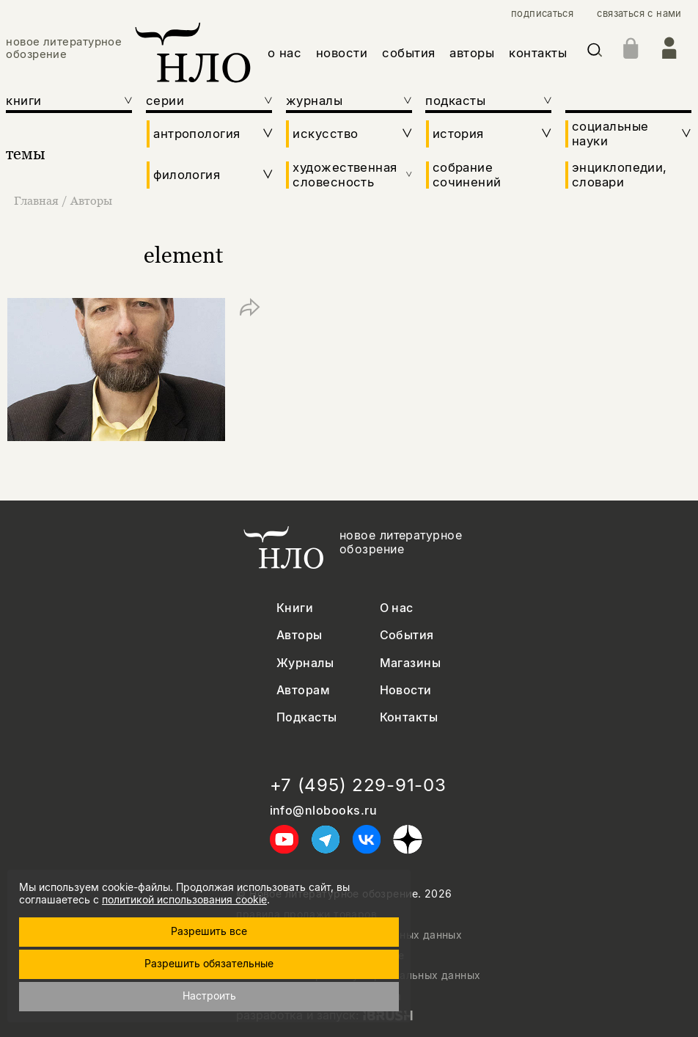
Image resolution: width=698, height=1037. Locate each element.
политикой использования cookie (184, 899)
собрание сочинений (467, 174)
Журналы (305, 663)
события (409, 53)
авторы (471, 53)
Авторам (303, 690)
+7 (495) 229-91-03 (358, 785)
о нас (285, 53)
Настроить (209, 995)
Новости (406, 690)
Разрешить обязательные (208, 963)
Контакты (409, 717)
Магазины (410, 663)
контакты (538, 53)
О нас (397, 608)
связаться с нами (639, 13)
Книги (294, 608)
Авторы (91, 200)
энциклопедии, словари (619, 174)
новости (342, 53)
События (407, 635)
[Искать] (594, 52)
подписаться (542, 13)
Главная (38, 200)
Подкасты (306, 717)
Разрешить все (209, 931)
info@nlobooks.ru (324, 811)
